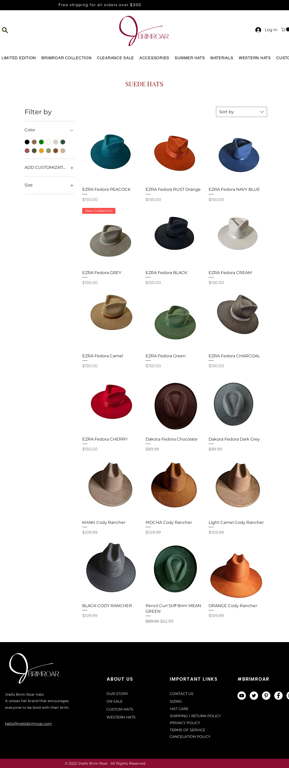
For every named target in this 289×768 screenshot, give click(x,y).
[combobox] (241, 112)
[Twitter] (254, 695)
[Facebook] (278, 695)
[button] (5, 30)
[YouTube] (241, 695)
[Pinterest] (266, 695)
